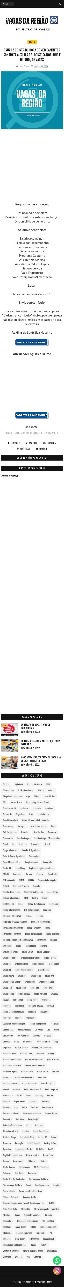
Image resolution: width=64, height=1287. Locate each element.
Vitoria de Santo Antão (33, 1251)
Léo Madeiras (23, 1035)
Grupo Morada (43, 970)
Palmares (34, 1101)
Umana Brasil (48, 1239)
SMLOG (51, 1203)
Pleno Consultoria (10, 1131)
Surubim (48, 1215)
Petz (28, 1125)
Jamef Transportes (38, 1023)
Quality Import (33, 1143)
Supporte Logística (32, 1215)
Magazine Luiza (9, 1053)
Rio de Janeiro (9, 1167)
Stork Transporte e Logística (46, 1209)
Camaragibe (34, 856)
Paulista (6, 1107)
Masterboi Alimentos (12, 1065)
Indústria (44, 1011)
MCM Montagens (10, 1071)
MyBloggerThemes (44, 1282)
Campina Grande (31, 862)
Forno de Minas (52, 934)
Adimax (51, 790)
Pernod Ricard (51, 1113)
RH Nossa (31, 1161)
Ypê (28, 1257)
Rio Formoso (24, 1167)
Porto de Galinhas (41, 1131)
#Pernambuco (51, 433)
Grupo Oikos (36, 976)
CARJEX (6, 874)
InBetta (50, 1006)
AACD (48, 784)
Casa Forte (52, 874)
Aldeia (36, 796)
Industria (32, 1011)
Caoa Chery (20, 868)
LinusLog (6, 1041)
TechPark (7, 1227)
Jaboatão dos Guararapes (14, 1023)
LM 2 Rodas (27, 1041)
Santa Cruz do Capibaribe (14, 1179)
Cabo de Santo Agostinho (14, 856)
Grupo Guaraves (21, 964)
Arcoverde (7, 814)
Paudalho (45, 1101)
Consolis (36, 886)
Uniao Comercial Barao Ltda (14, 1245)
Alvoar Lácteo (49, 796)
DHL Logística (8, 904)
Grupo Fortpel (50, 958)
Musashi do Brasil (10, 1083)
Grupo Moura (8, 976)
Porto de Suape (9, 1137)
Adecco (41, 790)
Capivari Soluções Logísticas (41, 868)
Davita (35, 898)
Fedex (47, 928)
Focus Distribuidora (33, 934)
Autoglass (22, 826)
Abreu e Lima (8, 790)
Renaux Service (32, 1155)
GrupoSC (54, 994)
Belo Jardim (39, 832)
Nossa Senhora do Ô (32, 1089)
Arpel (31, 814)
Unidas (33, 1245)
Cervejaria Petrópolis (47, 880)
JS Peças (39, 1029)
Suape (17, 1215)
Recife (51, 1149)
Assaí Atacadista (10, 820)
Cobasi (6, 886)
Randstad (7, 1149)
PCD (16, 1107)
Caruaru (40, 874)
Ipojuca (18, 1017)
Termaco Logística (48, 1227)
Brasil (32, 42)
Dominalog (53, 904)
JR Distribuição (24, 1029)
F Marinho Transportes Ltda (15, 922)
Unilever (44, 1245)
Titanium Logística (24, 1233)
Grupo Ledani (54, 964)
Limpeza (47, 1035)
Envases (29, 916)
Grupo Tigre (21, 988)
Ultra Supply (20, 1239)
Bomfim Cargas (23, 838)
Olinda (28, 1095)
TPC (50, 1233)
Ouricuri (6, 1101)
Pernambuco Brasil (11, 1113)
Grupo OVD (49, 976)
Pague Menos (19, 1101)
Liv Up (16, 1041)
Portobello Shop (27, 1137)
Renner (6, 1161)
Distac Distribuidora (36, 904)
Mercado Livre (27, 1071)
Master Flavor (53, 1059)
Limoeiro (36, 1035)
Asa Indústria (43, 814)
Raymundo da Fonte (24, 1149)
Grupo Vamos (8, 994)
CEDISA (31, 880)
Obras (19, 1095)
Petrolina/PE (33, 1119)
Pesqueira (7, 1119)
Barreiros (25, 832)
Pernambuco (47, 1107)
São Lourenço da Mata (12, 1185)
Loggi (56, 1041)
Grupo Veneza (24, 994)
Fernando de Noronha (12, 934)
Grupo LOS (7, 970)
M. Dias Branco (21, 1047)
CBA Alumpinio (9, 880)
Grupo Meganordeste (24, 970)
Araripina (49, 808)
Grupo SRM (7, 988)
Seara (28, 1185)
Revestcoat (18, 1161)
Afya (28, 796)
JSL (48, 1029)
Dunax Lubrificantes (11, 910)
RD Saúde (40, 1149)
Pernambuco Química (32, 1113)
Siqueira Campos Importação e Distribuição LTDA (24, 1203)
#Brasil (8, 433)
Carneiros (17, 874)
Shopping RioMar (30, 1197)
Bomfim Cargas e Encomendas (47, 838)
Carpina (29, 874)
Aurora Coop (8, 826)
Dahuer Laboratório (11, 898)
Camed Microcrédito (11, 862)
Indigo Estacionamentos (13, 1011)
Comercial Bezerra (21, 886)
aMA (4, 802)
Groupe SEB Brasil (10, 952)
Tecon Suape (20, 1227)
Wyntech (19, 1257)
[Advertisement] (32, 170)
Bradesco (23, 844)
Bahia (53, 826)
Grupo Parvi (30, 982)
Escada (40, 916)
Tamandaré (8, 1221)
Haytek (6, 1000)
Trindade (7, 1239)
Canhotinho (47, 862)
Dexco (44, 898)
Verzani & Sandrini (11, 1251)
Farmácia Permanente (40, 922)
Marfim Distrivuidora (34, 1059)
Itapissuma (30, 1017)
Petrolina (20, 1119)
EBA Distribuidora (31, 910)
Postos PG (42, 1137)
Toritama (40, 1233)
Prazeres (7, 1143)
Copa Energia (52, 892)
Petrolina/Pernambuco (12, 1125)
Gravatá (43, 946)
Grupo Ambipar (43, 952)
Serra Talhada (9, 1191)
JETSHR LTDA (8, 1029)
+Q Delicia (19, 784)
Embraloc (47, 910)
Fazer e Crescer (34, 928)
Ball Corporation (10, 832)
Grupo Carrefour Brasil (30, 958)
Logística (7, 1047)
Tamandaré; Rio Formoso (27, 1221)
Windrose (7, 1257)
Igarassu (7, 1006)
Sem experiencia (42, 1185)
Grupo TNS (35, 988)
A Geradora (37, 784)
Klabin (56, 1029)
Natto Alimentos (29, 1083)
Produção (19, 1143)
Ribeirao (43, 1161)
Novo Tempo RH (51, 1089)
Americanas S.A (9, 808)
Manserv (40, 1053)
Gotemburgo (31, 946)
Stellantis (25, 1209)
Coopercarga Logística (33, 892)
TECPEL (33, 1227)
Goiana (18, 946)
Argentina (20, 814)
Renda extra (48, 1155)
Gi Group (53, 940)
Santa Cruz (32, 1173)
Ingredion (7, 1017)
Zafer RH (37, 1257)
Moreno (55, 1071)
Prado (53, 1137)
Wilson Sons (52, 1251)
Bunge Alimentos (10, 850)
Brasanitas (35, 844)
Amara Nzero (16, 802)
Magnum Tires (26, 1053)
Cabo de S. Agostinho (31, 850)
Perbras (34, 1107)
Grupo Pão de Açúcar (12, 982)
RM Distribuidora (41, 1167)
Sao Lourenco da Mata (38, 1179)
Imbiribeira (19, 1006)
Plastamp (39, 1125)
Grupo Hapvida (38, 964)
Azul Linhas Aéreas (39, 826)
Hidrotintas (18, 1000)
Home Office (32, 1000)
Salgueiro (7, 1173)
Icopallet (45, 1000)
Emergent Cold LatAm (12, 916)
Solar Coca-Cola (10, 1209)
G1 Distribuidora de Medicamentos (18, 940)
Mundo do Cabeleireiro (24, 1077)
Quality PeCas (50, 1143)
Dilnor (20, 904)
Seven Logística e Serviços (30, 1191)
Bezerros (52, 832)
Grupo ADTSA (27, 952)
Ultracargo (34, 1239)
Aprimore (24, 808)
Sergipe (56, 1185)
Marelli (51, 1053)
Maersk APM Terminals (41, 1047)
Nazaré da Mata (47, 1083)
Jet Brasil (55, 1023)
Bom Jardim (8, 838)
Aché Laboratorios (26, 790)
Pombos (26, 1131)
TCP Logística (48, 1221)
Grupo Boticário (10, 958)
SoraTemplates (28, 1282)
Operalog (39, 1095)
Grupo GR (7, 964)
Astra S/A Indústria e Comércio (35, 820)
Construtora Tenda (11, 892)
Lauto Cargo (8, 1035)
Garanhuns (41, 940)
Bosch (5, 844)
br (13, 844)
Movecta (6, 1077)
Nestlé (6, 1089)
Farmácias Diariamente (13, 928)
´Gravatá (6, 784)
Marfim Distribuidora (12, 1059)
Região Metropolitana (12, 1155)
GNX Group (7, 946)
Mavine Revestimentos (35, 1065)
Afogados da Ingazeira (12, 796)
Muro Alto (42, 1077)
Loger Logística (43, 1041)
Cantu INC (7, 868)
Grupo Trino (48, 988)
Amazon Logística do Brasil (37, 802)
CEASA (21, 880)
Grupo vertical (40, 994)
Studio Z (6, 1215)
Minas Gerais (42, 1071)
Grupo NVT (22, 976)
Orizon (50, 1095)
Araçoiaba (37, 808)
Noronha (16, 1089)
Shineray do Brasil (10, 1197)
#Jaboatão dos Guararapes (28, 433)
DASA (26, 898)
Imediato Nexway (36, 1006)
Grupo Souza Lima (46, 982)
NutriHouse (8, 1095)
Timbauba (7, 1233)
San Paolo (19, 1173)
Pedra (24, 1107)
